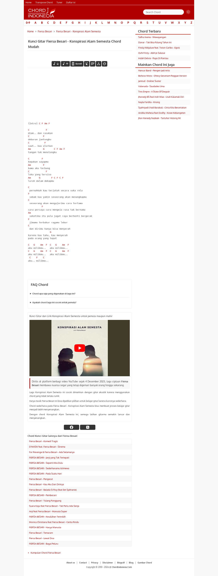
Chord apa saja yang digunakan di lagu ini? (53, 293)
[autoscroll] (76, 64)
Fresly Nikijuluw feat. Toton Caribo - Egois (159, 47)
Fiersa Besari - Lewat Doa (41, 538)
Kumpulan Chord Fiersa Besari (46, 552)
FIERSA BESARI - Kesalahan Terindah (47, 516)
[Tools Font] (98, 64)
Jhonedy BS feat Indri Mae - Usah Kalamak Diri (161, 96)
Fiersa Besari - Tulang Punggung (45, 500)
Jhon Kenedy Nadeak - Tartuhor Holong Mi (159, 118)
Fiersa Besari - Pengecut (41, 479)
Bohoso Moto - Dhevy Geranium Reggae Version (162, 75)
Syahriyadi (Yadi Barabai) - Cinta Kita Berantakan (162, 107)
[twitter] (87, 427)
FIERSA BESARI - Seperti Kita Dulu (46, 462)
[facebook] (71, 427)
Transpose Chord (44, 2)
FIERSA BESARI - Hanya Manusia (45, 527)
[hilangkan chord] (86, 64)
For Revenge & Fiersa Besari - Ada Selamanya (51, 452)
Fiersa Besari (45, 31)
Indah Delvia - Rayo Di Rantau (153, 58)
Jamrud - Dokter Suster (149, 81)
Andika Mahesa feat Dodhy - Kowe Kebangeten (161, 112)
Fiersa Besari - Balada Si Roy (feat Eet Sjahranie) (53, 489)
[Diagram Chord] (92, 64)
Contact (83, 562)
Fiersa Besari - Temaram (41, 532)
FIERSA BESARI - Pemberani (43, 495)
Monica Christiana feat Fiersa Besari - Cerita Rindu (54, 522)
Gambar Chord (145, 562)
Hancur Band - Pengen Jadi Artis (154, 70)
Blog (131, 562)
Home (29, 2)
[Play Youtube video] (79, 348)
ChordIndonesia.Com (122, 567)
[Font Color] (104, 64)
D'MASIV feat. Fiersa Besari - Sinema (47, 446)
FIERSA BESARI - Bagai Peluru (43, 543)
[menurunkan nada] (56, 64)
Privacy (94, 562)
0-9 (28, 22)
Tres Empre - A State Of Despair (154, 91)
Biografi (121, 562)
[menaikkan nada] (65, 64)
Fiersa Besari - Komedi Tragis (43, 441)
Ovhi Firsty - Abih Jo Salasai (151, 53)
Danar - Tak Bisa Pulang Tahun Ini (155, 42)
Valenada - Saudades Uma (151, 86)
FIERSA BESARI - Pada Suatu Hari (45, 473)
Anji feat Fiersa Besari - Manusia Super (48, 511)
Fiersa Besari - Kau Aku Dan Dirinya (46, 484)
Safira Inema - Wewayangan (152, 37)
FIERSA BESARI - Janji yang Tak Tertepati (49, 457)
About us (70, 562)
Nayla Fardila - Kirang (149, 102)
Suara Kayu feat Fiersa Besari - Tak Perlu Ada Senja (54, 506)
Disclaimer (108, 562)
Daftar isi (70, 2)
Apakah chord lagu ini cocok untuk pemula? (54, 302)
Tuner (59, 2)
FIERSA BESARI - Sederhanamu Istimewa (49, 468)
